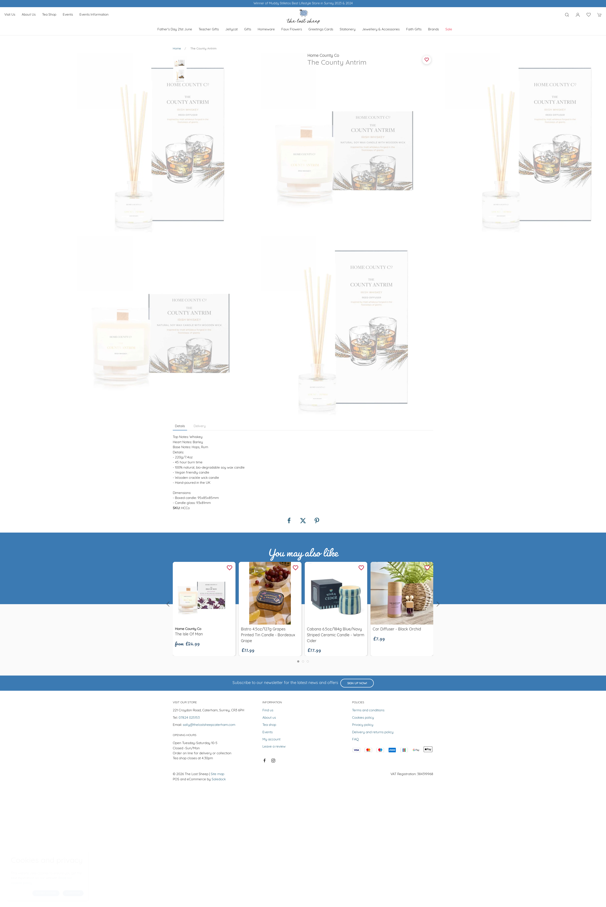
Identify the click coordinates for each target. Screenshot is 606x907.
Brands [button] (433, 29)
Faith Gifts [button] (414, 29)
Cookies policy (363, 535)
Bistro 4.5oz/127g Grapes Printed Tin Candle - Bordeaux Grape (268, 452)
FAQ (355, 557)
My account (271, 557)
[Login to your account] (578, 14)
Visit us (9, 14)
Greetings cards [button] (320, 29)
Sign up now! (357, 500)
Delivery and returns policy (373, 549)
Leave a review (274, 564)
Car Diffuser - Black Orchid (397, 447)
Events (68, 14)
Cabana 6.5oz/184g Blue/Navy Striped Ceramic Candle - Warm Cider (335, 452)
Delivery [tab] (200, 243)
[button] (567, 14)
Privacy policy (362, 542)
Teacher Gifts (209, 29)
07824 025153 (189, 535)
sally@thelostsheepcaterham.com (209, 542)
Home (177, 48)
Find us (267, 528)
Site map (217, 591)
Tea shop (49, 14)
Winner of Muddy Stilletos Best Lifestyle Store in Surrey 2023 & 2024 (303, 3)
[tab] (298, 479)
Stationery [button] (348, 29)
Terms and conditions (368, 528)
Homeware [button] (266, 29)
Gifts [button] (247, 29)
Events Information (94, 14)
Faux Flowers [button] (291, 29)
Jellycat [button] (231, 29)
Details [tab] (180, 243)
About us (29, 14)
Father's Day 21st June (174, 29)
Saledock (219, 597)
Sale (448, 29)
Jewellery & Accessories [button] (381, 29)
